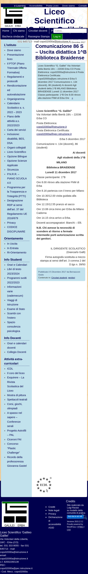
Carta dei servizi (16, 129)
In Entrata (12, 248)
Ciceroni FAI (14, 439)
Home (5, 30)
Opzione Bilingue (17, 156)
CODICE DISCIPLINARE (16, 229)
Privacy (11, 222)
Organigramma (16, 99)
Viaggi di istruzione (12, 302)
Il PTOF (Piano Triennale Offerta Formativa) (17, 68)
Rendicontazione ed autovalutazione (17, 90)
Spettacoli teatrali (17, 399)
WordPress (71, 527)
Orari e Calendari (17, 264)
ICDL (10, 368)
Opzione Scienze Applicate (17, 163)
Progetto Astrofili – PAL (16, 432)
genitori (71, 278)
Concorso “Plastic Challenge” (13, 448)
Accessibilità (36, 5)
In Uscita (12, 243)
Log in (57, 36)
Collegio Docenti (16, 352)
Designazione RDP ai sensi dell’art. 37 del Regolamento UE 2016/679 (17, 209)
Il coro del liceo (16, 373)
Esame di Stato (16, 309)
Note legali (53, 510)
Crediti (51, 507)
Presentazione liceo (15, 57)
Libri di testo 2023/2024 (14, 271)
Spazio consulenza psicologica (13, 327)
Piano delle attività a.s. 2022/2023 (13, 121)
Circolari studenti (59, 278)
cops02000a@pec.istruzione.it (54, 134)
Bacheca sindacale (13, 36)
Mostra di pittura (16, 395)
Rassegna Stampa (38, 36)
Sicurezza (13, 169)
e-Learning (20, 5)
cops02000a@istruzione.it (52, 126)
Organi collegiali (16, 147)
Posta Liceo (52, 5)
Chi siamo (19, 30)
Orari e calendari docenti (16, 345)
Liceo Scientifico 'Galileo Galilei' (54, 20)
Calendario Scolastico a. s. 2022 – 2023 (16, 108)
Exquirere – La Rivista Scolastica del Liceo (15, 384)
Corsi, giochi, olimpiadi (14, 406)
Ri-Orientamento (16, 252)
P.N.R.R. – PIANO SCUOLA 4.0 (17, 178)
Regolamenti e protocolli (15, 79)
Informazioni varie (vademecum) (15, 291)
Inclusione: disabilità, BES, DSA (16, 138)
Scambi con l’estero (14, 315)
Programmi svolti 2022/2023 (17, 280)
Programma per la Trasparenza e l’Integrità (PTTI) (17, 192)
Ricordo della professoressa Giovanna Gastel (17, 461)
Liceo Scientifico (16, 151)
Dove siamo (68, 5)
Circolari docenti (38, 30)
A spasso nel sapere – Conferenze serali (14, 419)
